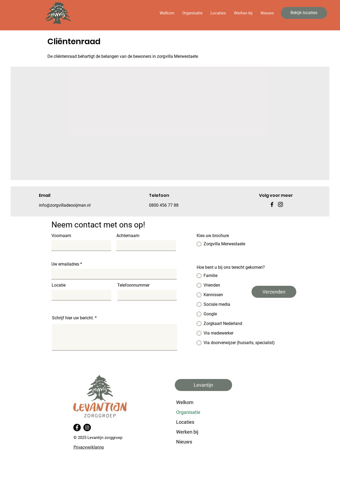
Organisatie (188, 412)
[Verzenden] (274, 292)
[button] (192, 13)
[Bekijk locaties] (304, 13)
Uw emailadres (65, 264)
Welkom (184, 402)
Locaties (185, 422)
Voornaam (61, 236)
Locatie (59, 285)
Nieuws (184, 442)
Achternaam (127, 236)
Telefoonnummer (133, 285)
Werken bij (187, 432)
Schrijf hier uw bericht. (73, 318)
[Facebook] (272, 204)
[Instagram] (87, 427)
